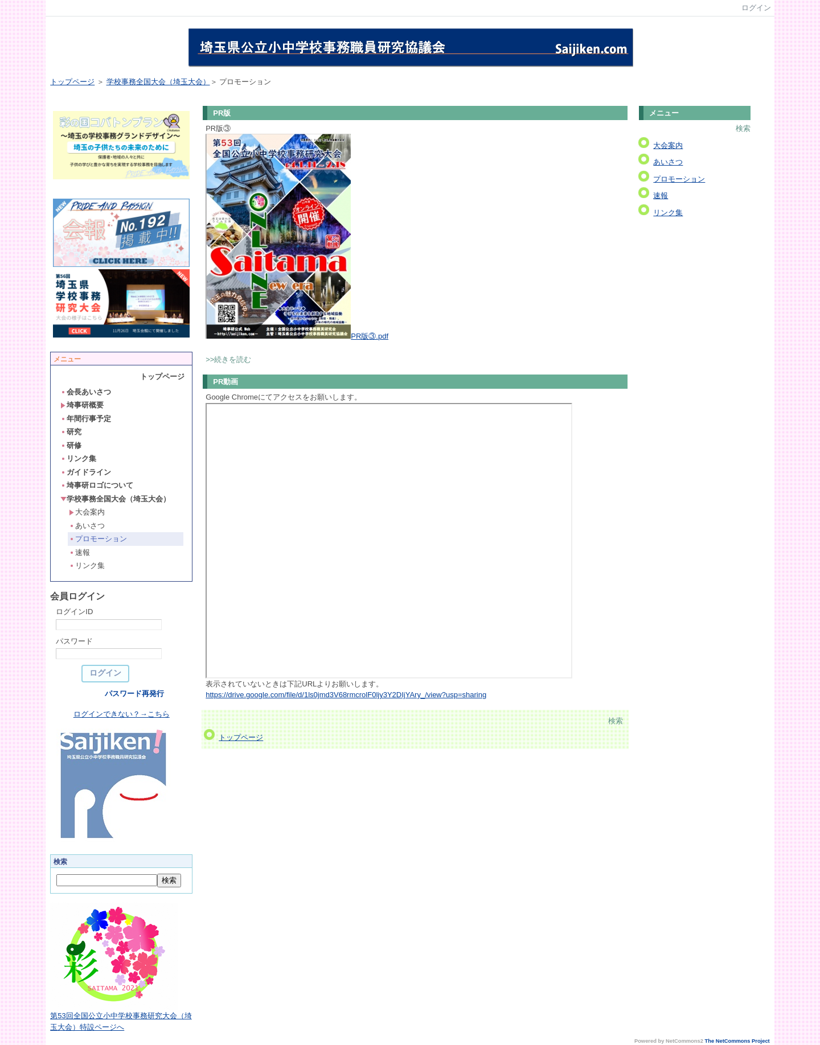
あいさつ (87, 525)
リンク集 (78, 458)
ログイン (756, 7)
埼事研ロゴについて (96, 485)
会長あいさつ (85, 392)
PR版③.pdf (369, 336)
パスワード (74, 641)
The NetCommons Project (737, 1041)
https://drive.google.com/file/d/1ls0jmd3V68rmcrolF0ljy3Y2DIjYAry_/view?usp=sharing (346, 694)
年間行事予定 (85, 418)
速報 (79, 552)
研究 (70, 431)
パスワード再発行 (134, 693)
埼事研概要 (82, 405)
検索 (615, 721)
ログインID (74, 611)
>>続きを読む (228, 359)
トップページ (72, 81)
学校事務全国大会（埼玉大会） (158, 81)
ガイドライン (85, 472)
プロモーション (98, 538)
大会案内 (87, 512)
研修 (70, 445)
